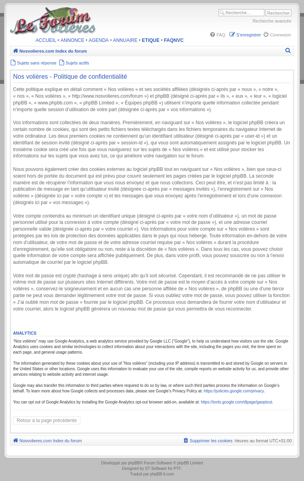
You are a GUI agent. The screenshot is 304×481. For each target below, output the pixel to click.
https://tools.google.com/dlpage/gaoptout (236, 402)
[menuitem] (217, 34)
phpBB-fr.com (162, 474)
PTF (177, 468)
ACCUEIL (46, 40)
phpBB (134, 463)
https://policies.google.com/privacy (234, 391)
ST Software (156, 468)
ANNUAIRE (125, 40)
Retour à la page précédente (47, 420)
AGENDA (99, 40)
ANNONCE (72, 40)
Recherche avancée (272, 21)
